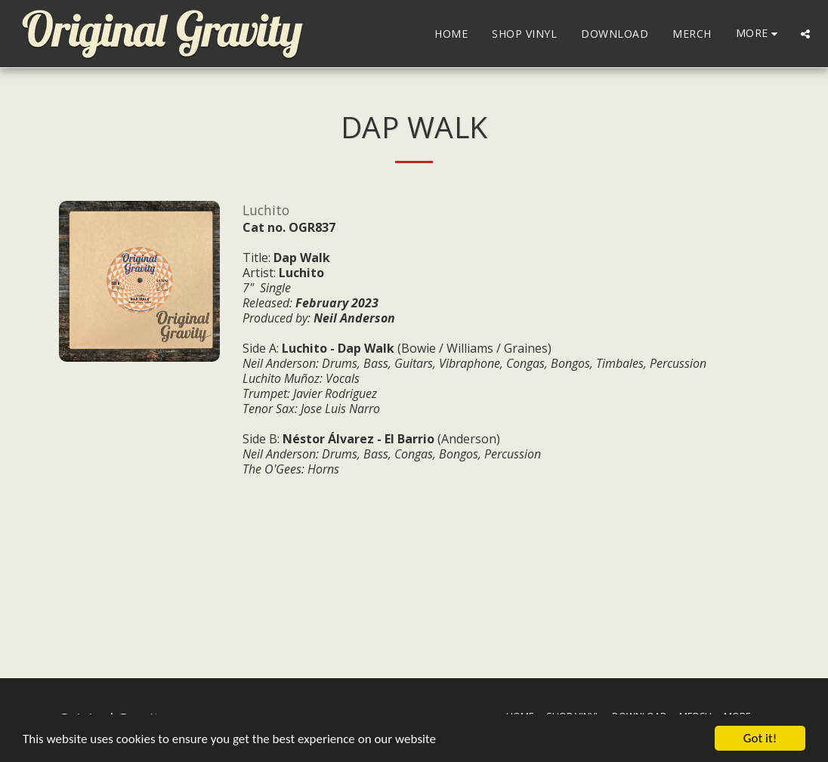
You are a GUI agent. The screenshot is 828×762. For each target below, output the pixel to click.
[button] (805, 34)
